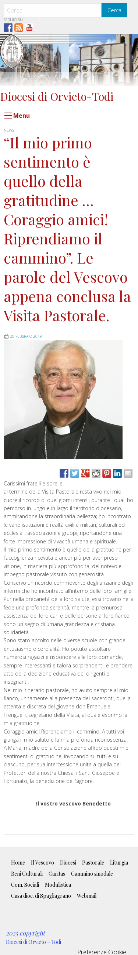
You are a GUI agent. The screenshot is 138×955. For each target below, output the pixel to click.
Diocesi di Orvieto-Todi (57, 96)
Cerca (114, 10)
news (9, 130)
